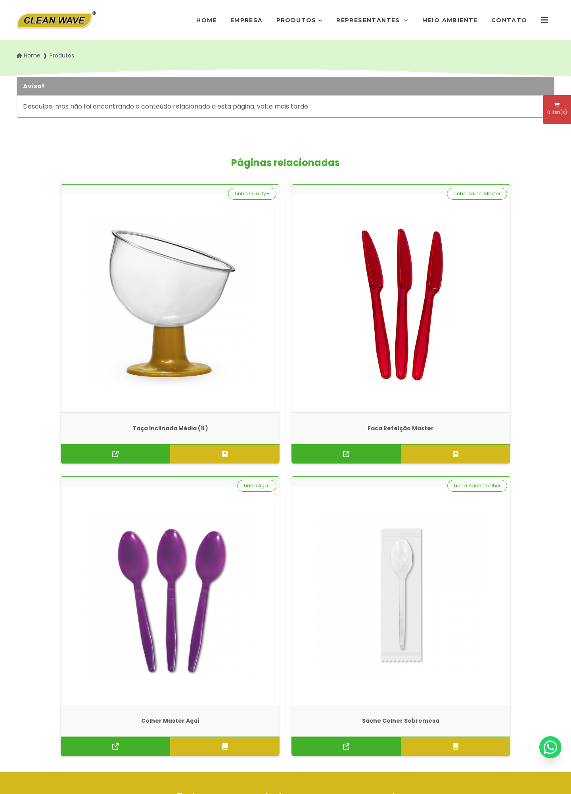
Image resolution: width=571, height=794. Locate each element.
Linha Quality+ (115, 193)
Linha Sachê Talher (521, 193)
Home (206, 20)
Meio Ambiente (450, 20)
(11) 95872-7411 (317, 694)
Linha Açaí (394, 193)
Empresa (246, 20)
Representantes (369, 20)
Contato (509, 20)
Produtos (296, 20)
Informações (177, 729)
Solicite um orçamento (285, 475)
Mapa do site (177, 742)
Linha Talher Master (246, 193)
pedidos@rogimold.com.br (333, 704)
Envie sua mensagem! (332, 723)
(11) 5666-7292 (317, 684)
